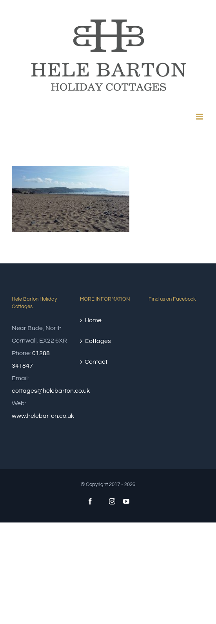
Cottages (98, 341)
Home (93, 320)
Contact (96, 362)
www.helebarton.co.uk (43, 416)
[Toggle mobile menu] (200, 116)
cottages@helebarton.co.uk (51, 391)
